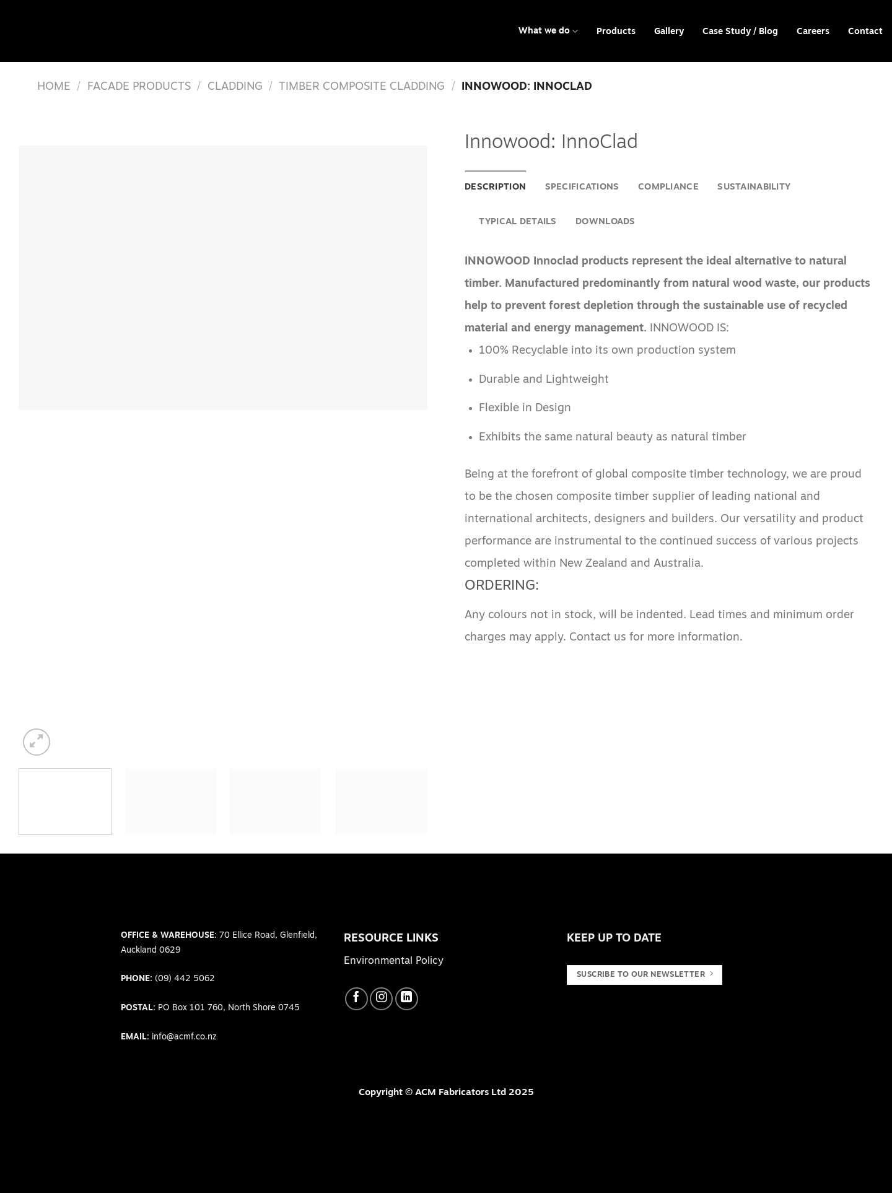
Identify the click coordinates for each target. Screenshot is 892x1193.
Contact (865, 32)
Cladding (235, 87)
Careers (813, 32)
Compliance (668, 187)
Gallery (669, 32)
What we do (548, 31)
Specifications (582, 187)
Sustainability (753, 187)
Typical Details (517, 222)
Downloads (605, 222)
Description (495, 187)
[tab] (495, 187)
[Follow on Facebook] (356, 998)
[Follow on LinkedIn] (406, 998)
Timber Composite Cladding (362, 87)
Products (616, 32)
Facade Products (139, 87)
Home (54, 87)
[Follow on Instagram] (381, 998)
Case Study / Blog (740, 32)
